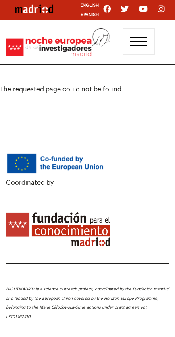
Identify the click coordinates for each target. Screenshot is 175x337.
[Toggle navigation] (139, 41)
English (89, 5)
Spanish (90, 15)
